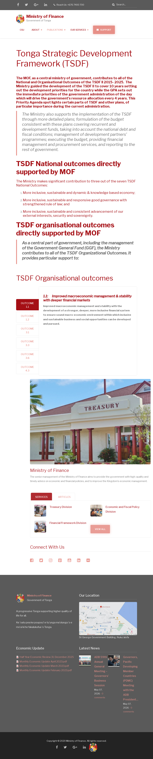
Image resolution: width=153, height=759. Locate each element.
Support (105, 29)
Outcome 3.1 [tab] (27, 330)
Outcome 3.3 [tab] (27, 343)
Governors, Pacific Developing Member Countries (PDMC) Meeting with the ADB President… (130, 678)
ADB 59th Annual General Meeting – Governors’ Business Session (101, 671)
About (36, 29)
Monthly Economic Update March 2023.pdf (44, 665)
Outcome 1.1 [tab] (27, 305)
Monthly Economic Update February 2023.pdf (45, 670)
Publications (55, 29)
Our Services (78, 29)
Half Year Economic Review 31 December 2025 (46, 657)
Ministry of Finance (45, 16)
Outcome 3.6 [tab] (27, 356)
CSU (22, 29)
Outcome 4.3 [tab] (27, 369)
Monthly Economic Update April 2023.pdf (43, 661)
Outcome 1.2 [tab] (27, 318)
